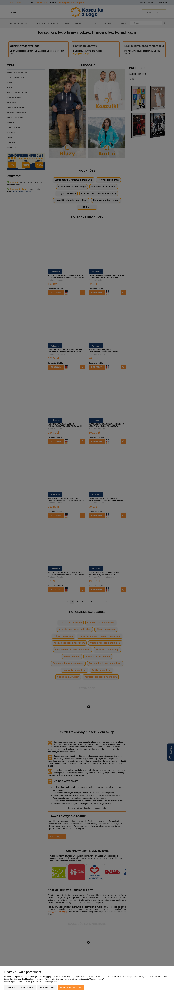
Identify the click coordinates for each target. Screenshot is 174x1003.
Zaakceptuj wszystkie (70, 987)
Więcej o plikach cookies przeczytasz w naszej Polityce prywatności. (33, 982)
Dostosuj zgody (47, 987)
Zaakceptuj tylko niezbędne (20, 987)
